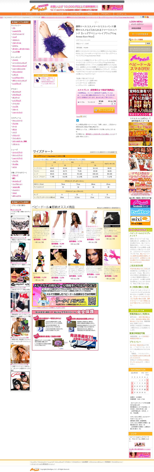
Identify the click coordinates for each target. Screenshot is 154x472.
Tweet (78, 116)
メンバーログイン (140, 24)
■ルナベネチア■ (16, 209)
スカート (15, 109)
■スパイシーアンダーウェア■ (20, 312)
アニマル (15, 123)
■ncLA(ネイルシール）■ (18, 237)
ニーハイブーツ (17, 152)
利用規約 (108, 462)
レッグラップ (16, 83)
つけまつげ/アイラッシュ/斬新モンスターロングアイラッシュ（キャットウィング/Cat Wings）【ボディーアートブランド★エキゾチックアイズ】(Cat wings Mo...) (59, 271)
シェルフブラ (16, 31)
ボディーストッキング (19, 80)
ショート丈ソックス (18, 69)
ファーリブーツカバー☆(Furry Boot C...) (57, 240)
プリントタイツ (17, 72)
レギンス (15, 75)
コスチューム (121, 13)
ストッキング (75, 13)
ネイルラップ (16, 181)
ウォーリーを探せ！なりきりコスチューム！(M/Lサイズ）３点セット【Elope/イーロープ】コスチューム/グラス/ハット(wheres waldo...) (76, 270)
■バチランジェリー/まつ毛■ (19, 337)
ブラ (13, 28)
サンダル (15, 164)
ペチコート (16, 144)
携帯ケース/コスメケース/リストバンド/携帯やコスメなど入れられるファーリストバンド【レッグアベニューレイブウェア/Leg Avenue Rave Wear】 (88, 17)
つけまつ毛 (16, 187)
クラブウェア (16, 95)
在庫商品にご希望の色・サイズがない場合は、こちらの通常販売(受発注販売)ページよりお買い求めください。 (48, 81)
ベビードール (16, 43)
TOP (1, 17)
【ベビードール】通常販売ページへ (42, 464)
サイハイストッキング (19, 66)
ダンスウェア (16, 92)
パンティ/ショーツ (18, 34)
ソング (14, 37)
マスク (14, 193)
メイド (14, 132)
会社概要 (85, 462)
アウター (90, 13)
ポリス (14, 129)
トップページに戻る (29, 13)
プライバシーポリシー (96, 462)
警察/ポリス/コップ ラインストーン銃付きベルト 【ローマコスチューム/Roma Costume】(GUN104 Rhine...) (112, 231)
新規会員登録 (140, 28)
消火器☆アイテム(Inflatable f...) (41, 274)
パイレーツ (16, 135)
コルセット (16, 40)
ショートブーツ (17, 158)
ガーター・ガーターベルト (20, 49)
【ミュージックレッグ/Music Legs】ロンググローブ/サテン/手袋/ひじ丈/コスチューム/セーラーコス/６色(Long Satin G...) (112, 270)
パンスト (15, 60)
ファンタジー (16, 138)
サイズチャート (117, 462)
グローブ (15, 175)
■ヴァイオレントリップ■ (19, 262)
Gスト (131, 48)
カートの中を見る (140, 34)
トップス (15, 106)
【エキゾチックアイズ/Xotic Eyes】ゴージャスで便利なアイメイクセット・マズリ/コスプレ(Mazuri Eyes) (94, 269)
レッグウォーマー (18, 78)
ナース (14, 126)
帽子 (13, 178)
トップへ (34, 462)
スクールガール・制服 (19, 141)
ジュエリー (16, 190)
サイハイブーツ (17, 155)
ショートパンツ (17, 112)
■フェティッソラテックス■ (19, 364)
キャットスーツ (17, 120)
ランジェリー (44, 13)
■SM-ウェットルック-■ (18, 287)
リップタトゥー (17, 184)
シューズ (60, 13)
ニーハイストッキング (19, 63)
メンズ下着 (16, 52)
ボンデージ (16, 97)
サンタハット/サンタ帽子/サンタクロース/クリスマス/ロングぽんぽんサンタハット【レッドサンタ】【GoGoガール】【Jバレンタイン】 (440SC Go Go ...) (41, 233)
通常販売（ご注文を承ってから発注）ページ (100, 134)
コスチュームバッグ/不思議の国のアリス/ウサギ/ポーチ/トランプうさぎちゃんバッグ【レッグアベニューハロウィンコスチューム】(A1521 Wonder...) (94, 233)
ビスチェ (15, 46)
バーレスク (16, 103)
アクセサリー (106, 13)
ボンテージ (137, 48)
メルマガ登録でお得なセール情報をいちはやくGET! (65, 306)
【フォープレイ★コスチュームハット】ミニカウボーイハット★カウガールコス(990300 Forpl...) (76, 236)
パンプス (15, 161)
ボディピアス (16, 196)
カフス (14, 167)
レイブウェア (16, 100)
